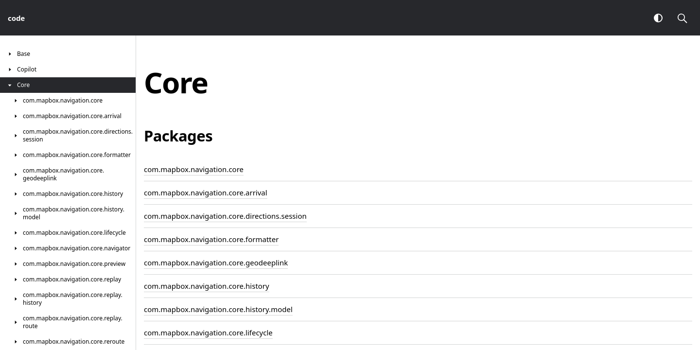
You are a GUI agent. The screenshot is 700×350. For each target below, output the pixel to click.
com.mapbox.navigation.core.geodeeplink (216, 262)
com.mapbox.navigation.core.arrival (205, 192)
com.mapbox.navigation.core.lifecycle (208, 332)
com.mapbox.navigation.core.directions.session (225, 216)
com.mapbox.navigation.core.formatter (211, 239)
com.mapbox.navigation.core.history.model (218, 309)
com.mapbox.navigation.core (194, 169)
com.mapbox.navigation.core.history (206, 286)
